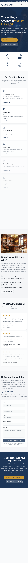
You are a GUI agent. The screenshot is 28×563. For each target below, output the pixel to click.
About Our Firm (7, 291)
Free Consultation (9, 40)
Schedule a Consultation (14, 477)
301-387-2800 (20, 1)
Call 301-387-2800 (9, 44)
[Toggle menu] (25, 4)
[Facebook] (26, 1)
